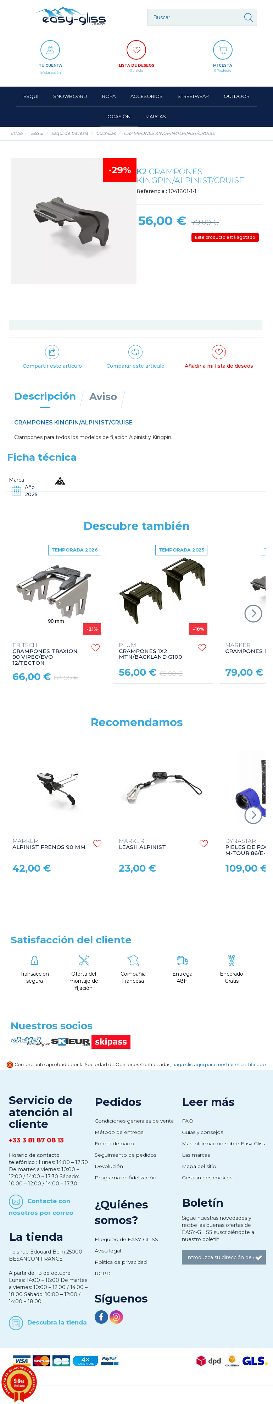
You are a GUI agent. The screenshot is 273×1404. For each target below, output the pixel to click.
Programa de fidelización (125, 1177)
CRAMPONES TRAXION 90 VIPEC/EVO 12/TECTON (45, 654)
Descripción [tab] (45, 396)
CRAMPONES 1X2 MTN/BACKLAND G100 (150, 651)
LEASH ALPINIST (142, 844)
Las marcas (196, 1155)
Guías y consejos (202, 1132)
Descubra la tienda (57, 1322)
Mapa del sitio (199, 1166)
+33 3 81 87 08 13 (36, 1140)
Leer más (208, 1102)
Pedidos (118, 1102)
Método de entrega (119, 1132)
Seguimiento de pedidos (125, 1155)
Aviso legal (108, 1250)
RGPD (103, 1273)
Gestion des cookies (207, 1177)
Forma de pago (114, 1143)
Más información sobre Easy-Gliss (223, 1143)
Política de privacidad (121, 1262)
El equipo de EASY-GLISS (126, 1239)
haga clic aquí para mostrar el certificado (219, 1064)
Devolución (109, 1166)
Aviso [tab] (103, 396)
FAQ (187, 1121)
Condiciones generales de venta (134, 1121)
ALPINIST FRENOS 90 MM (48, 844)
